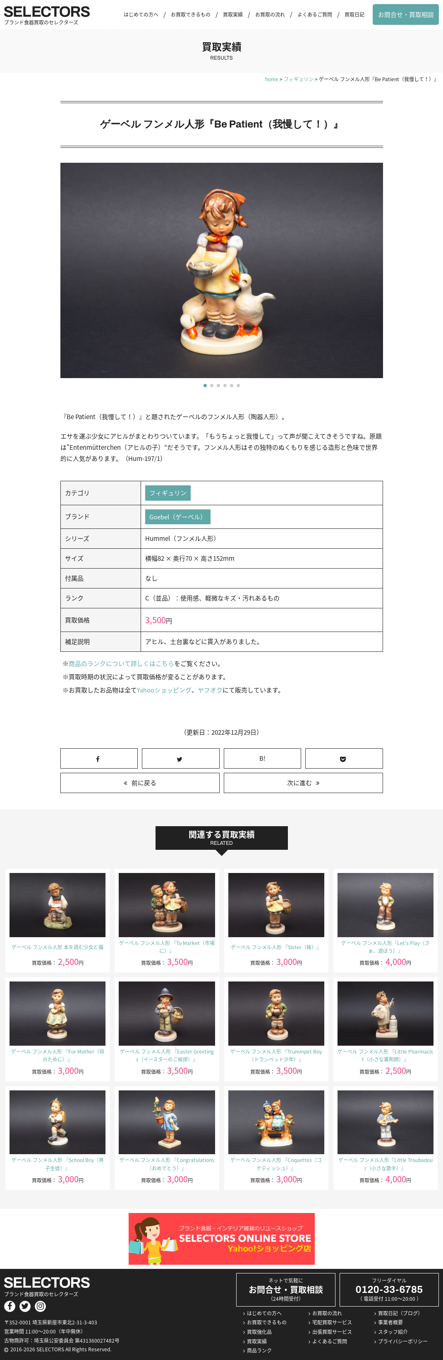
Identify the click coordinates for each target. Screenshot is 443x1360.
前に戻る (144, 783)
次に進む (299, 783)
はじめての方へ (141, 14)
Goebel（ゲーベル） (177, 516)
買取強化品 (259, 1332)
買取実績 (233, 14)
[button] (205, 385)
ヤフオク (209, 690)
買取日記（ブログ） (400, 1313)
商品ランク (259, 1351)
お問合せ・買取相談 (406, 14)
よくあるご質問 (314, 14)
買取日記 (354, 14)
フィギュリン (168, 492)
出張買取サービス (332, 1332)
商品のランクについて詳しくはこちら (121, 663)
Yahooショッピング (164, 690)
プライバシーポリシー (403, 1341)
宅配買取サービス (332, 1322)
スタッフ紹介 (393, 1332)
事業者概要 (390, 1322)
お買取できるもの (191, 14)
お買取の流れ (270, 14)
